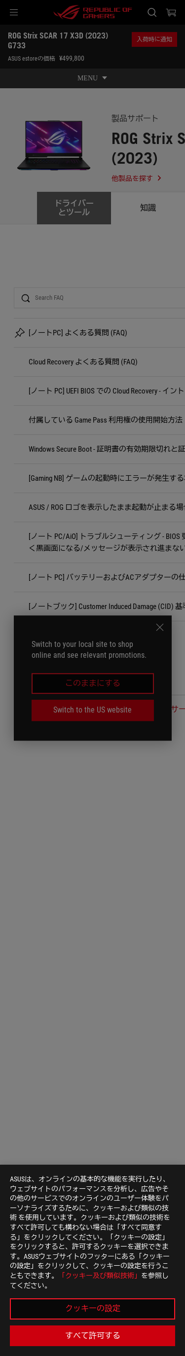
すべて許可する (92, 1335)
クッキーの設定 (92, 1308)
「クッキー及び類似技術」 (99, 1276)
